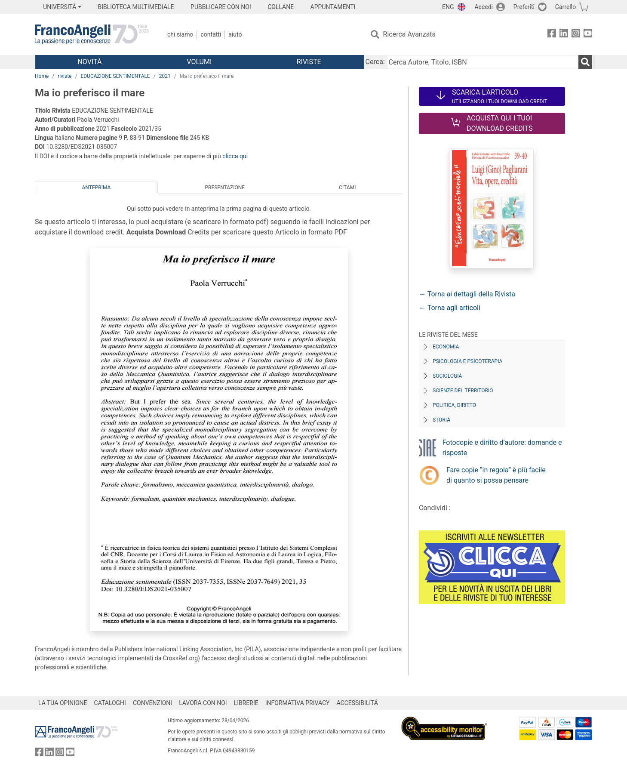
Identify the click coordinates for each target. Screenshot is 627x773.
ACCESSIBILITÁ (357, 702)
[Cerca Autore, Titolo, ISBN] (482, 62)
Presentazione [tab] (225, 188)
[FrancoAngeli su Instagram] (576, 34)
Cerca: (375, 62)
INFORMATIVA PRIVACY (297, 702)
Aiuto (235, 34)
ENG (448, 6)
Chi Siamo (180, 34)
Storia (441, 420)
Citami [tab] (347, 188)
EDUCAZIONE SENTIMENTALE (115, 76)
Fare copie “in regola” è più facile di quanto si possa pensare (496, 475)
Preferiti (524, 6)
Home (42, 76)
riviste (64, 76)
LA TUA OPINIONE (62, 702)
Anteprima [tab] (96, 188)
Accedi (483, 6)
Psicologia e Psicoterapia (467, 361)
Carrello (565, 6)
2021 (165, 76)
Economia (446, 347)
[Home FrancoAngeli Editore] (92, 34)
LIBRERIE (246, 702)
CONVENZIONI (152, 702)
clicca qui (235, 156)
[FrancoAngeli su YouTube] (588, 34)
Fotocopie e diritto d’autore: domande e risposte (502, 447)
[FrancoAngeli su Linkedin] (563, 34)
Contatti (210, 34)
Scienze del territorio (463, 391)
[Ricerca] (585, 62)
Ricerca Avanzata (409, 34)
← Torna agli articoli (449, 308)
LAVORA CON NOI (203, 702)
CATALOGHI (110, 702)
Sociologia (447, 376)
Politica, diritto (454, 405)
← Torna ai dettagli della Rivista (467, 294)
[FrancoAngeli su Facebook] (551, 34)
